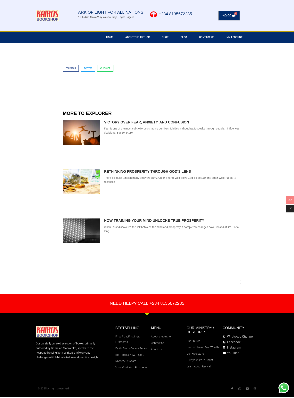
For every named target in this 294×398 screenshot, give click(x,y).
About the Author (137, 37)
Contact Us (206, 37)
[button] (71, 68)
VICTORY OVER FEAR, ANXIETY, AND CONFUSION (146, 122)
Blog (184, 37)
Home (109, 37)
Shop (165, 37)
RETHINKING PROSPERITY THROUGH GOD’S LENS (147, 171)
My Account (234, 37)
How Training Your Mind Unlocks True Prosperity (154, 221)
